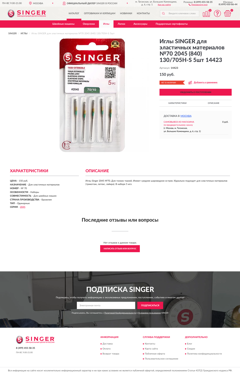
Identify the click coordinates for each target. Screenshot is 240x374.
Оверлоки (89, 24)
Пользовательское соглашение (161, 359)
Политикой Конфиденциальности (120, 313)
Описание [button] (213, 103)
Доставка (107, 344)
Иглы (106, 24)
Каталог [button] (74, 13)
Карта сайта (151, 349)
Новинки (126, 13)
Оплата (106, 349)
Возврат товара (110, 354)
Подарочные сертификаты (172, 24)
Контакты (143, 13)
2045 (22, 207)
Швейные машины (63, 24)
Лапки (121, 24)
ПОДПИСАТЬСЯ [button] (150, 305)
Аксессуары (140, 24)
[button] (198, 5)
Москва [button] (186, 116)
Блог (189, 344)
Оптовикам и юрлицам (99, 13)
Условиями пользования (149, 313)
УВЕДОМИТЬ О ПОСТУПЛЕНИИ (195, 92)
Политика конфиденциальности (204, 354)
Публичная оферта (155, 354)
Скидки (191, 349)
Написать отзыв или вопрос (120, 249)
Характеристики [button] (177, 103)
